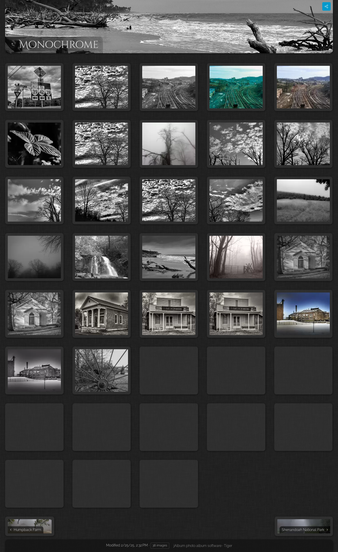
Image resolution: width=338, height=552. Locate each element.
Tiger (228, 546)
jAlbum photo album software (197, 546)
